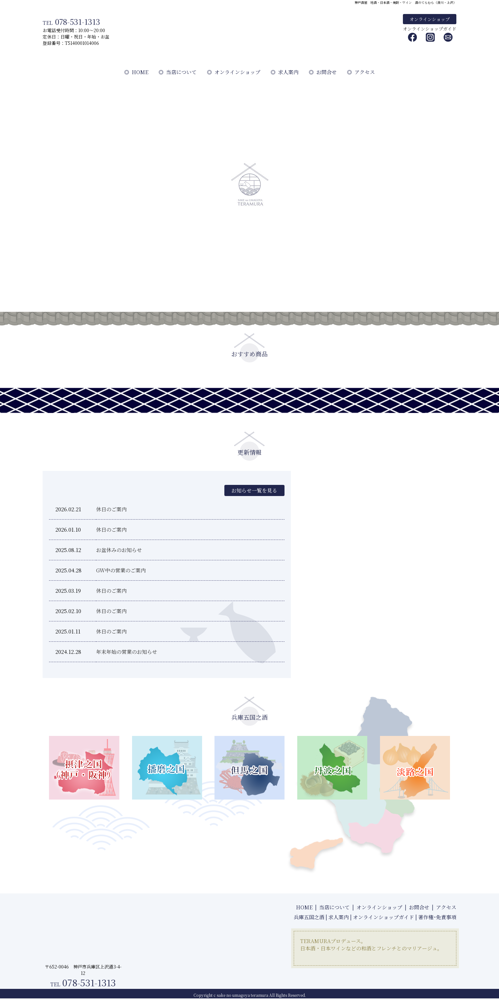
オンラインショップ (430, 19)
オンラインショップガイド (429, 28)
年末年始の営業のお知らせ (126, 651)
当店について (177, 72)
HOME (136, 72)
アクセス (361, 72)
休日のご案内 (111, 509)
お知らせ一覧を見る (254, 490)
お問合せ (323, 72)
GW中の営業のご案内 (121, 570)
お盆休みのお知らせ (119, 550)
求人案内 (285, 72)
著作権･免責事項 (437, 917)
